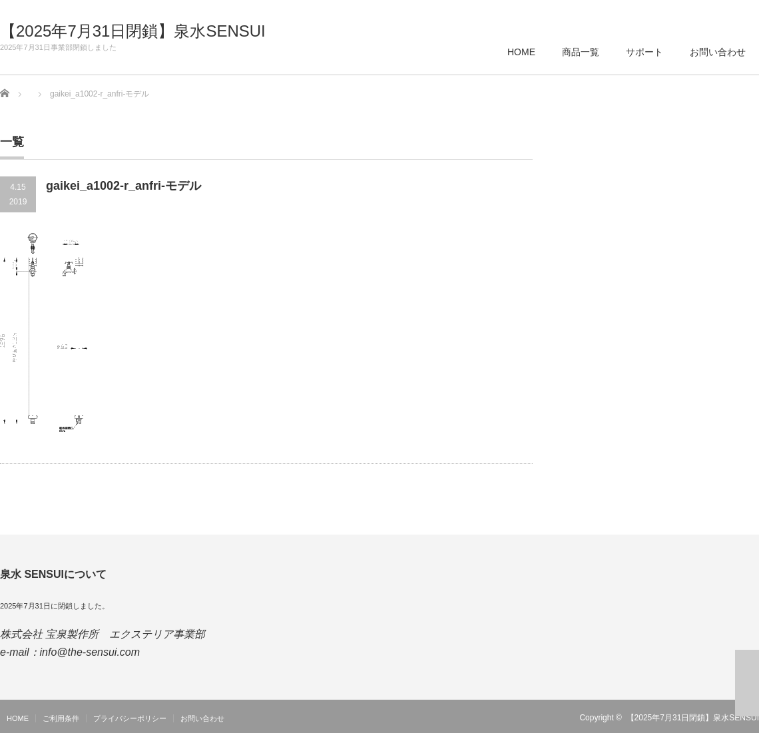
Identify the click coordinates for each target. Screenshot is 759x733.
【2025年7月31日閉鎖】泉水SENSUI (133, 31)
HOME (521, 52)
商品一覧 (580, 52)
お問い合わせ (718, 52)
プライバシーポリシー (129, 718)
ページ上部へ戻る (747, 683)
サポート (644, 52)
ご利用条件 (61, 718)
